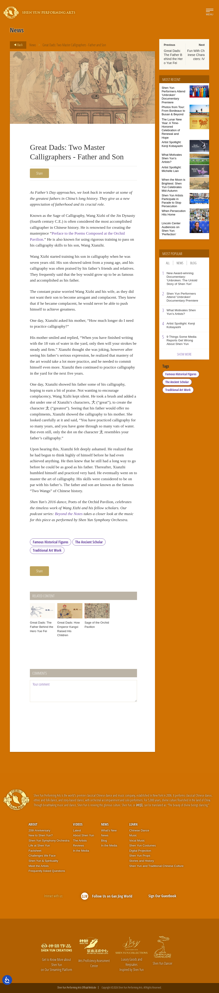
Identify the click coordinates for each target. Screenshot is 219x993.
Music (133, 835)
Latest (77, 830)
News (32, 44)
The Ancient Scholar (89, 542)
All (168, 263)
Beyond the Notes (69, 513)
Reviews (78, 845)
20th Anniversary (39, 830)
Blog (193, 263)
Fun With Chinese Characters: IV (196, 55)
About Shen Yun (83, 835)
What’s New (109, 830)
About (33, 824)
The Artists (80, 840)
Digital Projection (140, 850)
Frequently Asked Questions (47, 871)
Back (16, 45)
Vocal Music (137, 840)
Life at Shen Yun (39, 845)
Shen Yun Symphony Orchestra (49, 840)
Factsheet (35, 850)
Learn (133, 824)
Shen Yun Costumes (142, 845)
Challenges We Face (42, 855)
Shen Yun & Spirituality (43, 860)
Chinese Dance (139, 830)
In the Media (81, 850)
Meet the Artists (39, 866)
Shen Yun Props (139, 855)
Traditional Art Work (47, 550)
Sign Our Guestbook (162, 895)
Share (39, 173)
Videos (77, 824)
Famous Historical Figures (50, 542)
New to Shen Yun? (41, 835)
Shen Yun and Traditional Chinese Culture (156, 866)
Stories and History (141, 860)
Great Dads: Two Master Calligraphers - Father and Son (74, 44)
